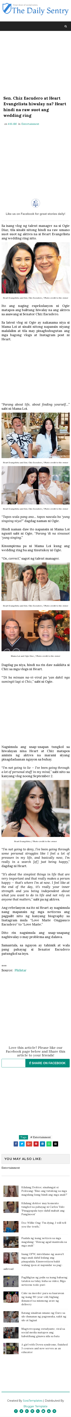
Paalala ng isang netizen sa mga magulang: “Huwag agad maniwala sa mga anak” (44, 1242)
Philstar (21, 970)
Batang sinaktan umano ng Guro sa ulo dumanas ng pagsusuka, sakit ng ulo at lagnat (43, 1316)
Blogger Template (35, 1406)
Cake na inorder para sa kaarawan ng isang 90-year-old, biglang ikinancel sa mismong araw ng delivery (42, 1299)
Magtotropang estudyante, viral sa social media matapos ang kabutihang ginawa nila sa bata (43, 1332)
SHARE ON (47, 1063)
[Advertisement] (35, 64)
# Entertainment (40, 1137)
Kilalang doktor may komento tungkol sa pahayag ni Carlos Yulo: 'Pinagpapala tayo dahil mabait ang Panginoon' (43, 1209)
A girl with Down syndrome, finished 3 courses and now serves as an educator (44, 1348)
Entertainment (30, 124)
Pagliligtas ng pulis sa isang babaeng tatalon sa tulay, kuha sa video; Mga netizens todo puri (44, 1281)
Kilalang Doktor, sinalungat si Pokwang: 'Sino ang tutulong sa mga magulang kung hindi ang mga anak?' (44, 1191)
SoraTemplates (32, 1401)
